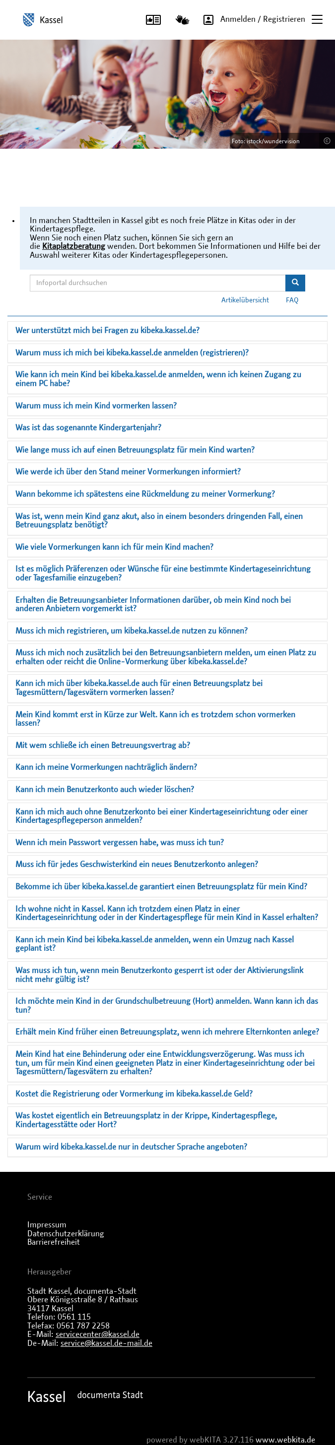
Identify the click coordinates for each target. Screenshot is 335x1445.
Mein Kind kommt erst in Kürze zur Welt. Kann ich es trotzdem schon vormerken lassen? (155, 719)
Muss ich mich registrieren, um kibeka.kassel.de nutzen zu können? (131, 631)
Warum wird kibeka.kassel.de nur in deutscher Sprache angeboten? (131, 1147)
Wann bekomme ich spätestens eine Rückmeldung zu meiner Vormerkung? (145, 494)
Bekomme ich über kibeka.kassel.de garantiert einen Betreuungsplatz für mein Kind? (161, 887)
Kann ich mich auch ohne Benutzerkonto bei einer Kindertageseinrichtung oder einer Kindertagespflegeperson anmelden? (161, 816)
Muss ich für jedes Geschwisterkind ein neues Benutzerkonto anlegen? (136, 864)
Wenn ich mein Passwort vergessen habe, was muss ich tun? (119, 843)
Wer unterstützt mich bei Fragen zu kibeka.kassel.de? (107, 331)
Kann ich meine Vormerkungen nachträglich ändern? (106, 767)
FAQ (292, 300)
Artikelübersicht (245, 300)
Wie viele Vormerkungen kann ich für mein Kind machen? (114, 547)
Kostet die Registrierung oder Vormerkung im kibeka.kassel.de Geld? (134, 1094)
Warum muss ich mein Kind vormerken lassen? (96, 406)
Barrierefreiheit (53, 1242)
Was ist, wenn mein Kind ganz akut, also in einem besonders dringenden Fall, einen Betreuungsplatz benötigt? (159, 521)
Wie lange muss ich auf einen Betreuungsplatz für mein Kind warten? (135, 450)
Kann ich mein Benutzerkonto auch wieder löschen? (104, 790)
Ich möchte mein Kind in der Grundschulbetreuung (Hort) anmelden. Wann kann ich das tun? (166, 1005)
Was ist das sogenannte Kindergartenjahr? (88, 428)
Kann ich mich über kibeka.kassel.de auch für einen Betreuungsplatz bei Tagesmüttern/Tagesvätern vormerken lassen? (139, 688)
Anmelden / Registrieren (251, 20)
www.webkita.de (285, 1440)
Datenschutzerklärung (65, 1234)
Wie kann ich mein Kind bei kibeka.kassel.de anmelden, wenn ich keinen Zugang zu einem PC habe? (158, 379)
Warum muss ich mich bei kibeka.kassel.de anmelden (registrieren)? (132, 353)
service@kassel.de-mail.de (106, 1343)
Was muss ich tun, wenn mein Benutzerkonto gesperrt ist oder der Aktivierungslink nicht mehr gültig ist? (159, 975)
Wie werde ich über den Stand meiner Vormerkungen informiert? (128, 472)
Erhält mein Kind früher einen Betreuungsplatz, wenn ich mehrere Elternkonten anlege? (167, 1032)
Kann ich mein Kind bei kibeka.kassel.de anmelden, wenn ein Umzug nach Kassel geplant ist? (154, 944)
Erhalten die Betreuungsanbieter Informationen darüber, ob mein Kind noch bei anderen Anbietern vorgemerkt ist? (153, 604)
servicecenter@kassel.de (97, 1334)
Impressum (47, 1225)
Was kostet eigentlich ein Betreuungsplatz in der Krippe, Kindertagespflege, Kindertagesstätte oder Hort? (146, 1120)
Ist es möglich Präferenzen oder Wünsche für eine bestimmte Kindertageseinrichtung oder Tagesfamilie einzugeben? (163, 573)
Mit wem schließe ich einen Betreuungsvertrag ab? (102, 746)
